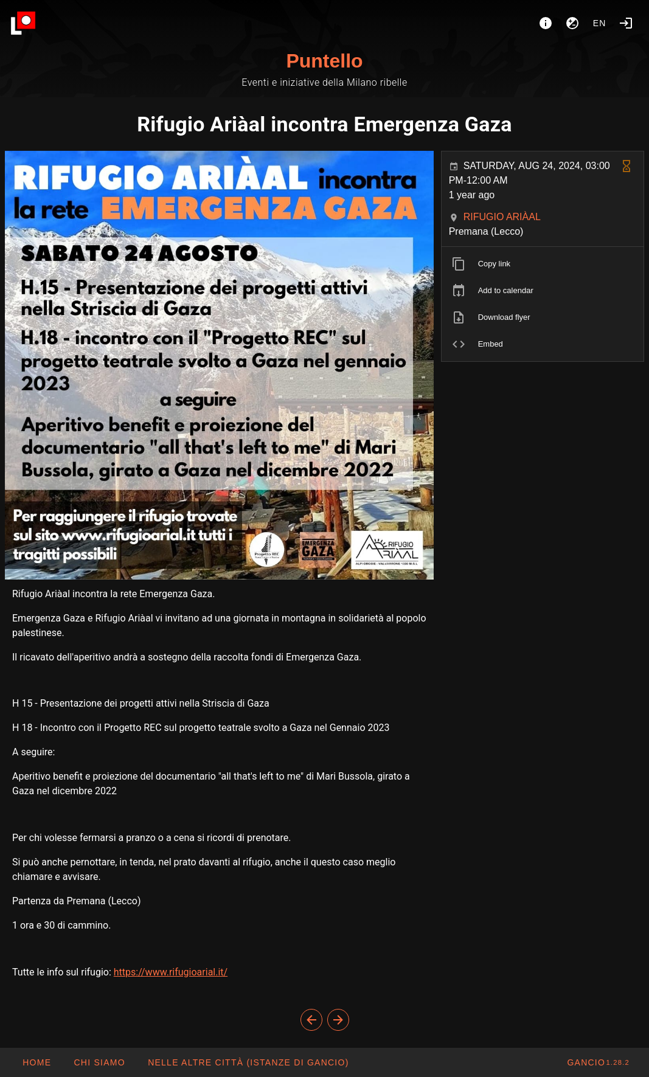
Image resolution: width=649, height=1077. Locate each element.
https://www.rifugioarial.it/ (170, 972)
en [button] (599, 23)
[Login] (626, 23)
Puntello (324, 61)
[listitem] (542, 264)
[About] (545, 23)
